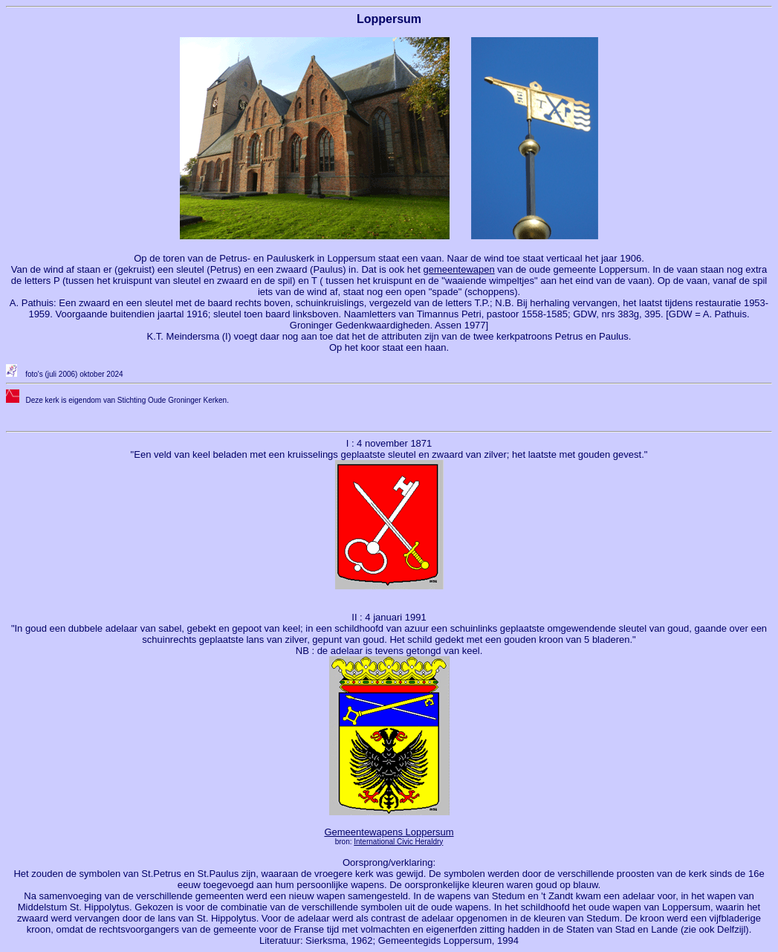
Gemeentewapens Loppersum (388, 832)
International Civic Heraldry (398, 842)
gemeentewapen (459, 269)
